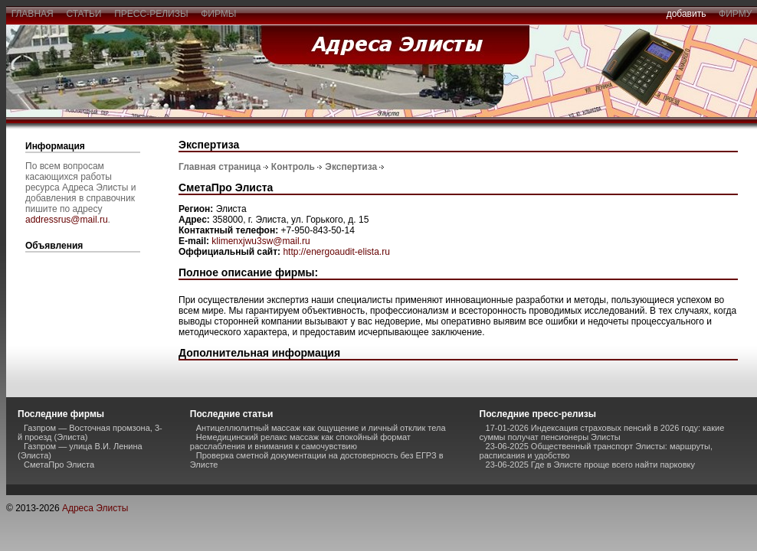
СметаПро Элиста (59, 464)
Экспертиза (351, 166)
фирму (735, 13)
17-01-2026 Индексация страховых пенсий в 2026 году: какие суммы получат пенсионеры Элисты (602, 432)
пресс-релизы (152, 13)
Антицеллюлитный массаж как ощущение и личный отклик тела (321, 427)
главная (32, 13)
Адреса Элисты (95, 508)
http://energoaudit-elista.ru (336, 251)
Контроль (293, 166)
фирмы (219, 13)
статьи (84, 13)
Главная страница (220, 166)
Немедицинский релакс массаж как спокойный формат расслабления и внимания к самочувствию (300, 441)
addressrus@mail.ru (66, 219)
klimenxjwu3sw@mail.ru (260, 241)
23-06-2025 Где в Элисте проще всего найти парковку (590, 464)
